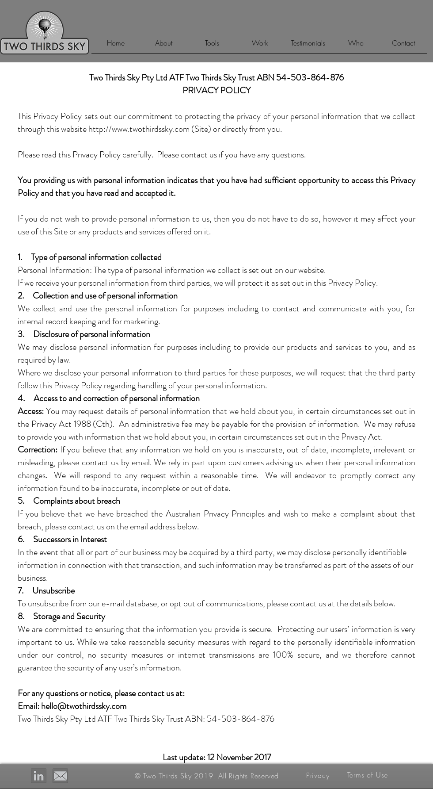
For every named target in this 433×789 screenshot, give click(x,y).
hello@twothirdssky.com (83, 706)
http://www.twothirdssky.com (139, 129)
